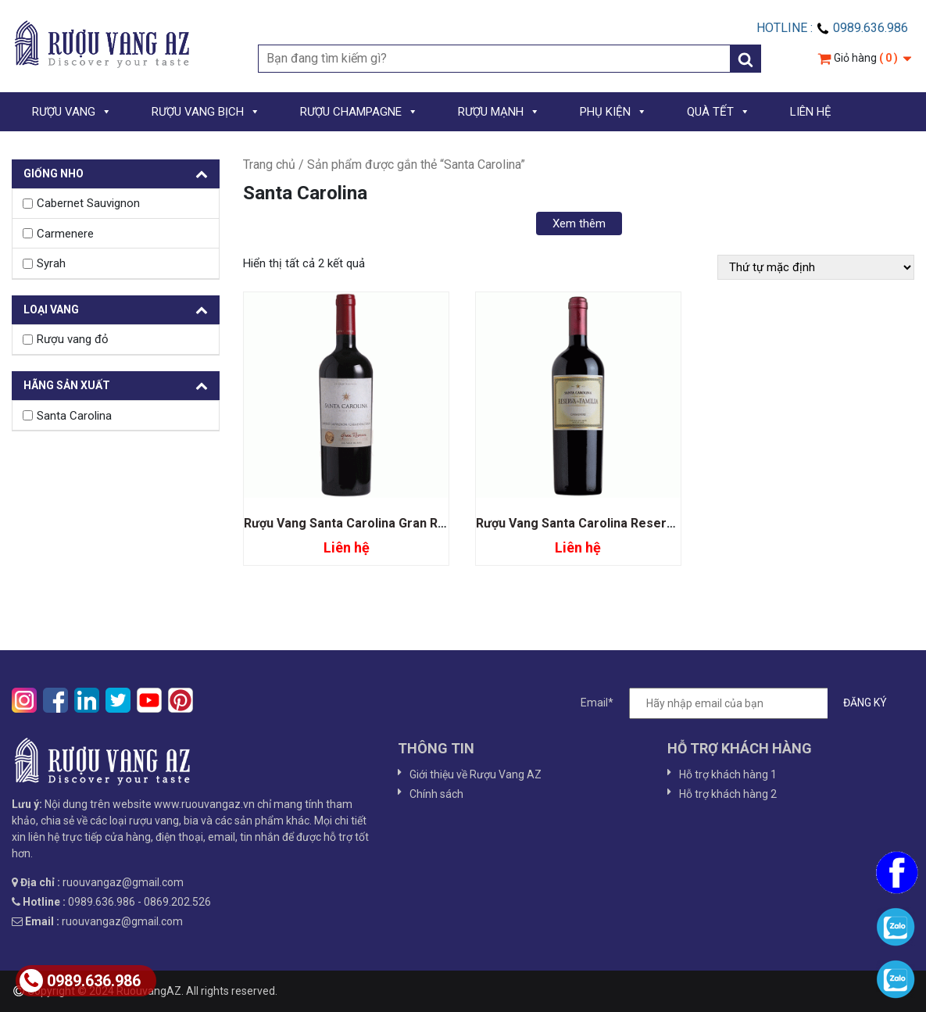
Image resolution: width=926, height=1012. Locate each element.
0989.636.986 (80, 980)
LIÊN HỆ (810, 112)
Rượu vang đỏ (73, 339)
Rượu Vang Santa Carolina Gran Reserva (362, 523)
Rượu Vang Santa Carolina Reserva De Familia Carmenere (646, 523)
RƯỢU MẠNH (499, 111)
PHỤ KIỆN (613, 111)
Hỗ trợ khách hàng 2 (728, 794)
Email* (742, 703)
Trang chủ (269, 164)
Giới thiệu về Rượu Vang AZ (475, 774)
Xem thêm (579, 223)
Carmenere (65, 234)
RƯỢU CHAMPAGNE (359, 111)
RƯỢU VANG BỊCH (206, 111)
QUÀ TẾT (718, 111)
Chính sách (436, 794)
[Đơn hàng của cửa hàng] (815, 267)
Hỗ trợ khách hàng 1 (728, 774)
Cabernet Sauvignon (88, 203)
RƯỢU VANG (72, 111)
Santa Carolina (74, 416)
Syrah (51, 263)
